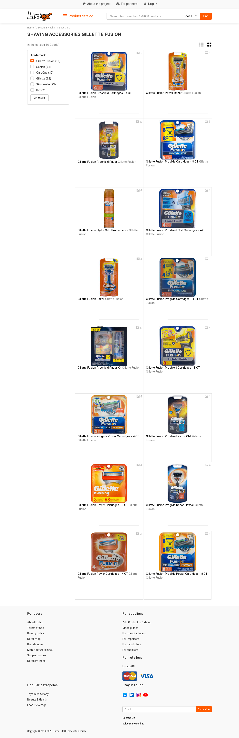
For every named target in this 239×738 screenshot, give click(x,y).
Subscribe (204, 709)
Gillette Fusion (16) (48, 61)
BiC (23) (41, 90)
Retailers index (36, 660)
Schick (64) (43, 67)
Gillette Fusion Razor (100, 299)
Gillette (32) (43, 78)
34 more (39, 98)
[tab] (78, 15)
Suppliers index (36, 655)
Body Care (64, 27)
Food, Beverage (37, 705)
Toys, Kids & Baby (38, 694)
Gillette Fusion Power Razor (173, 93)
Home (30, 27)
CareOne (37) (44, 72)
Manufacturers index (40, 649)
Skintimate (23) (46, 84)
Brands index (35, 644)
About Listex (35, 622)
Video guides (130, 627)
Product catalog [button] (78, 16)
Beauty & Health (46, 27)
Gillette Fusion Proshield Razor (107, 161)
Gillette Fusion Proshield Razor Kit (109, 367)
